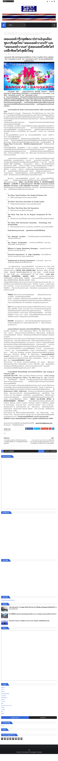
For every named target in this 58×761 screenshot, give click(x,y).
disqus (47, 458)
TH (18, 33)
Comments (43, 724)
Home (5, 33)
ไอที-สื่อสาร (4, 704)
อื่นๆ (2, 718)
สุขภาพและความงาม (6, 712)
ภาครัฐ (3, 716)
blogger (41, 458)
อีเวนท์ (3, 698)
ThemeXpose (25, 759)
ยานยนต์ (3, 702)
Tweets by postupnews (8, 607)
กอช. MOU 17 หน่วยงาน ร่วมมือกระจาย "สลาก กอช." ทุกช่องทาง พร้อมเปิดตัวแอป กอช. (29, 628)
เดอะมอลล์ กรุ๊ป (11, 33)
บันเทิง (3, 706)
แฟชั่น (2, 714)
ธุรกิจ (16, 33)
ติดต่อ (2, 720)
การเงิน (3, 708)
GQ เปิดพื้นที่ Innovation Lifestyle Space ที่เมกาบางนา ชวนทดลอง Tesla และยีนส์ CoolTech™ (33, 621)
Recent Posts (15, 724)
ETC (3, 733)
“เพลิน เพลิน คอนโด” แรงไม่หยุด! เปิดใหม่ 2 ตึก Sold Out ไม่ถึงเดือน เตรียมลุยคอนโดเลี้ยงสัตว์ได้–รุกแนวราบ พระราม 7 (33, 615)
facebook (53, 458)
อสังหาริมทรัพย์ (5, 700)
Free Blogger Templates (36, 759)
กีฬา (2, 710)
